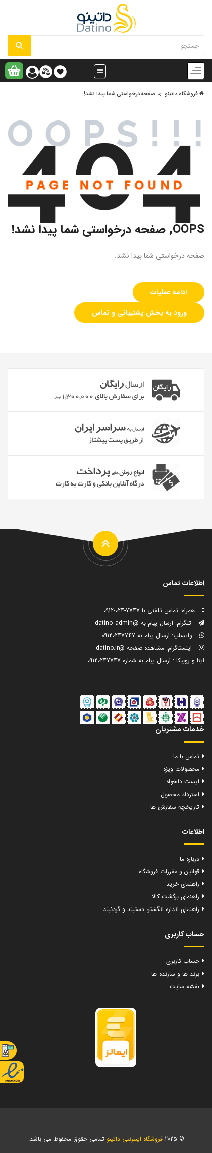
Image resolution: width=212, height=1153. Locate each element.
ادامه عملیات (168, 292)
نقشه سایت (184, 986)
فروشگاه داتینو (184, 94)
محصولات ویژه (181, 769)
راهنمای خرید (182, 884)
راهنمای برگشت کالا (175, 896)
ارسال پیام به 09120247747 (136, 635)
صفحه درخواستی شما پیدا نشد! (119, 94)
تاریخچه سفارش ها (174, 807)
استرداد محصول (180, 794)
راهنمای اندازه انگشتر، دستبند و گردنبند (151, 909)
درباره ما (189, 859)
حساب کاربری (182, 961)
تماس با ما (186, 756)
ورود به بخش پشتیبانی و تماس (139, 312)
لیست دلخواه (182, 781)
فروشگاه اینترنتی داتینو (135, 1139)
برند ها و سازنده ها (175, 974)
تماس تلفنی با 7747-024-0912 (140, 610)
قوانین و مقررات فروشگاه (169, 871)
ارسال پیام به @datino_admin (134, 623)
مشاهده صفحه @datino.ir (130, 648)
